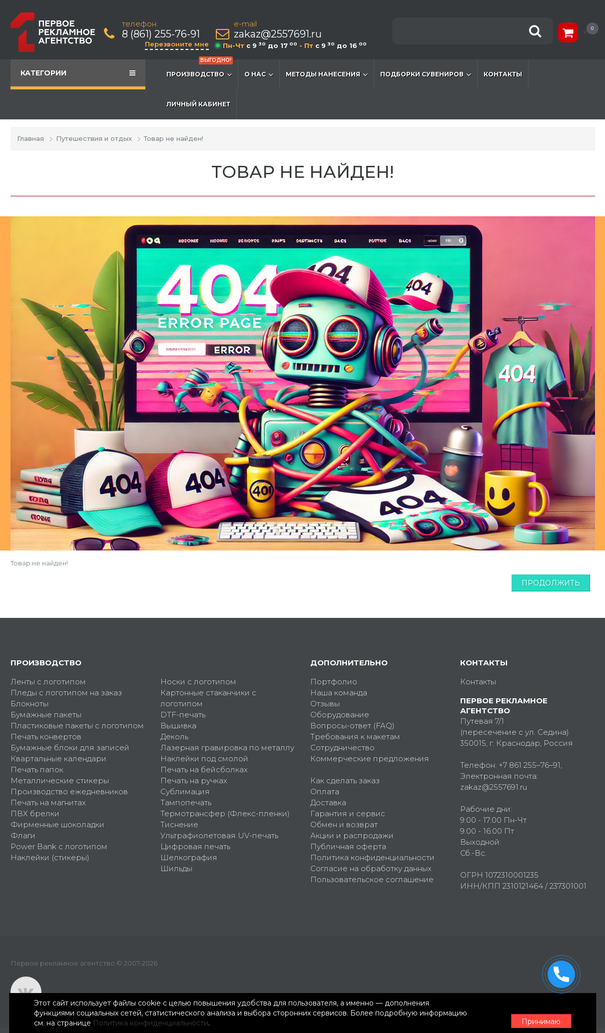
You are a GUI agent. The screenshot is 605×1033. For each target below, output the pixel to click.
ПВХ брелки (34, 813)
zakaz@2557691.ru (280, 34)
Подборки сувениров (425, 74)
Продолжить (551, 582)
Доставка (328, 802)
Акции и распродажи (352, 835)
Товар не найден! (173, 138)
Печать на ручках (193, 780)
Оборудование (339, 714)
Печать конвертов (45, 736)
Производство (199, 69)
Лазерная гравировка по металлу (227, 747)
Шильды (176, 868)
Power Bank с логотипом (58, 846)
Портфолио (333, 681)
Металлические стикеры (59, 780)
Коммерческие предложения (369, 758)
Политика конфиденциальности (372, 857)
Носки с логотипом (198, 681)
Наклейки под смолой (204, 758)
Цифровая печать (195, 846)
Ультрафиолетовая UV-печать (219, 835)
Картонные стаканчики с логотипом (208, 698)
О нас (258, 74)
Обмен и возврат (344, 824)
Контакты (503, 74)
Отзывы (325, 703)
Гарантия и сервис (347, 813)
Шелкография (188, 857)
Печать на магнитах (48, 802)
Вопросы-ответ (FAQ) (352, 725)
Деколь (174, 736)
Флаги (22, 835)
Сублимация (185, 791)
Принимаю (540, 1013)
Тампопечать (185, 802)
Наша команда (338, 692)
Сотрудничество (342, 747)
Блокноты (29, 703)
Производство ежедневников (69, 791)
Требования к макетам (355, 736)
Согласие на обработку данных (371, 868)
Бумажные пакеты (45, 714)
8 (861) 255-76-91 (163, 34)
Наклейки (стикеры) (49, 857)
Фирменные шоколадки (57, 824)
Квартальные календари (58, 758)
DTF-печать (182, 714)
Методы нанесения (327, 74)
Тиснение (179, 824)
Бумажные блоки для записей (69, 747)
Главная (30, 138)
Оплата (324, 791)
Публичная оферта (348, 846)
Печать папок (36, 769)
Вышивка (178, 725)
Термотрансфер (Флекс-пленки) (225, 813)
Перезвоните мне (179, 44)
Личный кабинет (198, 104)
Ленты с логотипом (48, 681)
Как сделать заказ (345, 780)
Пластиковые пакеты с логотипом (77, 725)
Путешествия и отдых (94, 138)
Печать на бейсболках (204, 769)
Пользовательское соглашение (372, 879)
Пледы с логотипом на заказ (66, 692)
